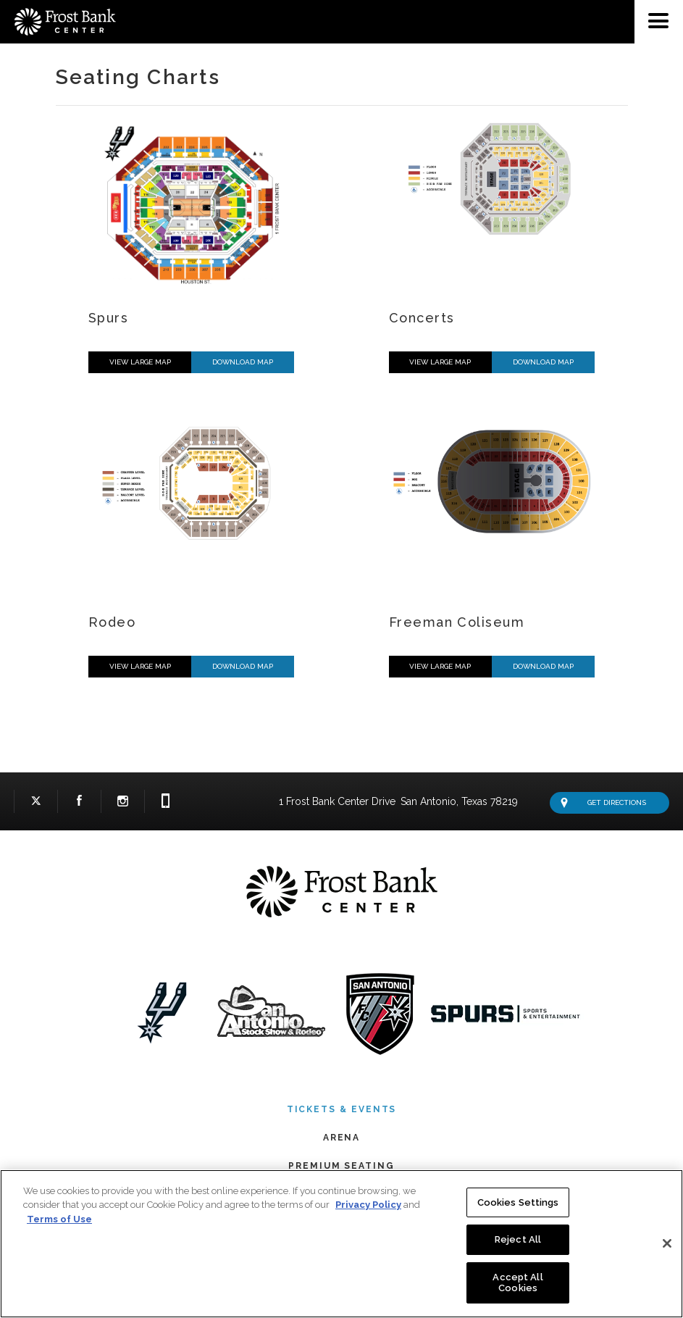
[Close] (667, 1243)
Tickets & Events (342, 1109)
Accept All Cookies (517, 1283)
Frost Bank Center (58, 6)
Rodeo (111, 622)
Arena (342, 1138)
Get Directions (603, 803)
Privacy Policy (368, 1204)
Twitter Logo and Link (35, 804)
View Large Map (140, 362)
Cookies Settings (518, 1202)
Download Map (242, 362)
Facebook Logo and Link (79, 804)
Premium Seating (341, 1166)
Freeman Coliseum (456, 622)
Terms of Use (59, 1219)
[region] (341, 1243)
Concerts (422, 317)
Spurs (108, 317)
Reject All (518, 1239)
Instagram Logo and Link (122, 804)
